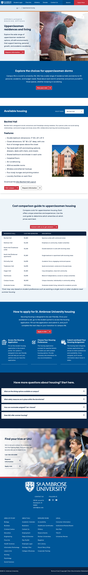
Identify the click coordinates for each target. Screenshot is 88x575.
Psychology (7, 558)
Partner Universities (44, 536)
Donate (45, 2)
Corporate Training (44, 551)
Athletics (37, 2)
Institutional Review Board (64, 525)
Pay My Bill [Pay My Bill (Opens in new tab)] (25, 540)
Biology (6, 522)
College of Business (28, 551)
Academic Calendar (28, 522)
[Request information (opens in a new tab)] (14, 52)
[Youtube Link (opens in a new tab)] (56, 500)
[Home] (17, 8)
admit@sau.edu (38, 507)
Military (40, 529)
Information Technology (11, 547)
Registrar (41, 540)
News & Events (42, 533)
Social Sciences (9, 562)
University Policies (62, 536)
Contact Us (54, 2)
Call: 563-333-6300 (11, 455)
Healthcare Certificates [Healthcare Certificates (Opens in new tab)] (45, 525)
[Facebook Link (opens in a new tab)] (49, 500)
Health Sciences (9, 544)
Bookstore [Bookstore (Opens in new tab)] (25, 525)
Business (7, 525)
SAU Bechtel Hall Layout (26, 182)
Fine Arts (28, 2)
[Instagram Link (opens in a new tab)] (52, 500)
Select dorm (59, 111)
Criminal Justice (9, 529)
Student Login (18, 2)
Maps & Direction (27, 536)
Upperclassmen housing (29, 8)
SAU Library (42, 544)
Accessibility (42, 522)
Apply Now (81, 2)
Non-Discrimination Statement (78, 571)
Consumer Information (63, 522)
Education (7, 533)
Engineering (8, 536)
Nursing (6, 554)
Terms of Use (55, 571)
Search (68, 2)
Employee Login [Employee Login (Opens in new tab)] (27, 544)
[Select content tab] (74, 111)
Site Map (59, 529)
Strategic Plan (26, 547)
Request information (9, 460)
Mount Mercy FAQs (44, 547)
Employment (26, 533)
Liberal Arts (8, 551)
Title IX (58, 533)
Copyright (63, 571)
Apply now (8, 466)
